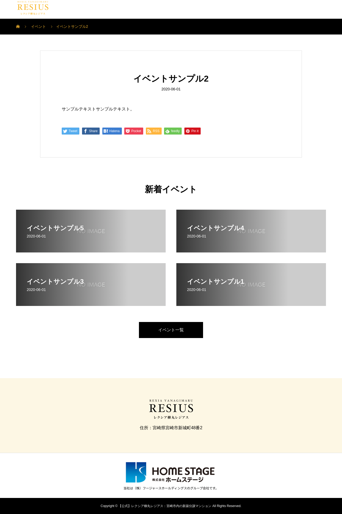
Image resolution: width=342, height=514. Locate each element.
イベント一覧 (171, 330)
